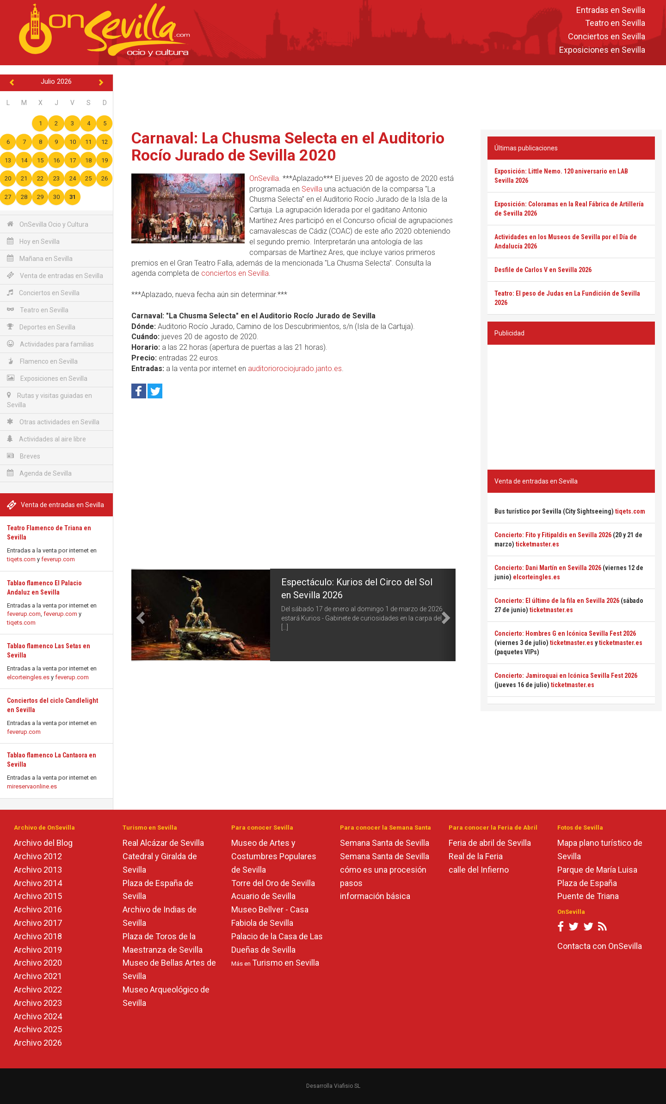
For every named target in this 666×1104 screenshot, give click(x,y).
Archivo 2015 (38, 896)
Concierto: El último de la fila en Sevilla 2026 (556, 600)
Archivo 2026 (38, 1043)
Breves (23, 456)
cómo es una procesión (383, 870)
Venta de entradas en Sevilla (55, 275)
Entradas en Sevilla (610, 10)
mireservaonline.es (32, 786)
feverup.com (58, 559)
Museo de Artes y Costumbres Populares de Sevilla (273, 856)
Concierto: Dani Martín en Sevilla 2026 (547, 567)
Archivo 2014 (38, 883)
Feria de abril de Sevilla (490, 843)
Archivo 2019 (38, 950)
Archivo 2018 (38, 936)
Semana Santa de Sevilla (384, 843)
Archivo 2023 (38, 1003)
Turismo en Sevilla (285, 963)
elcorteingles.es (28, 677)
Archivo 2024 (38, 1016)
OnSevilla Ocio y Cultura (47, 224)
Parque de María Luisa (597, 870)
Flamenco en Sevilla (42, 361)
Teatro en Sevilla (615, 23)
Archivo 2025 (38, 1029)
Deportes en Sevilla (41, 327)
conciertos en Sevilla (235, 273)
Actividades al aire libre (46, 439)
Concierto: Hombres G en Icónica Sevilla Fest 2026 (565, 633)
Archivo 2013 (38, 870)
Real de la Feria (476, 856)
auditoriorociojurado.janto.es (295, 368)
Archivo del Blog (43, 843)
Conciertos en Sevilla (606, 37)
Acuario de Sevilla (263, 896)
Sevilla (312, 189)
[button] (139, 615)
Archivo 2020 (38, 963)
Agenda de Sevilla (39, 473)
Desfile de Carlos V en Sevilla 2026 (543, 269)
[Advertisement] (389, 95)
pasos (351, 883)
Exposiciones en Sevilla (602, 50)
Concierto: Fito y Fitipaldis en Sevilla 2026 (552, 535)
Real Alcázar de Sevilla (163, 843)
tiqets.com (21, 559)
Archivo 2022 (38, 989)
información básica (375, 896)
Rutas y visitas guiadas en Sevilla (49, 400)
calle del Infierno (479, 870)
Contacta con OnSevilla (599, 946)
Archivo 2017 (38, 923)
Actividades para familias (50, 344)
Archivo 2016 (38, 909)
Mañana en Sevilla (40, 258)
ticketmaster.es (537, 544)
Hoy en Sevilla (33, 241)
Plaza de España (587, 883)
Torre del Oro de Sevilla (273, 883)
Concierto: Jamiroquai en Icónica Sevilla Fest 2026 (565, 675)
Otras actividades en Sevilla (53, 422)
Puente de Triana (588, 896)
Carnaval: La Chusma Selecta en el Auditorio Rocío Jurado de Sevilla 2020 (287, 146)
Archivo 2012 (38, 856)
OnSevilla (264, 178)
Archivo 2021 (38, 976)
